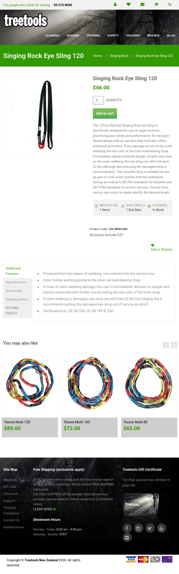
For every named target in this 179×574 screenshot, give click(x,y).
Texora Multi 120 (17, 422)
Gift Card (9, 487)
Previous (166, 345)
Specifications (16, 282)
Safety (113, 35)
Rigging (73, 35)
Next (174, 345)
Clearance (10, 494)
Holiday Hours (13, 527)
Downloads (14, 291)
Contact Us (11, 520)
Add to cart (105, 113)
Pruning (93, 35)
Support (9, 501)
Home (97, 56)
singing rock (119, 56)
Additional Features (13, 271)
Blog (171, 35)
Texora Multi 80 (135, 422)
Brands (153, 35)
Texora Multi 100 (77, 422)
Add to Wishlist (161, 250)
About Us (10, 480)
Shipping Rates (17, 299)
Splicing (133, 35)
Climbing (52, 35)
